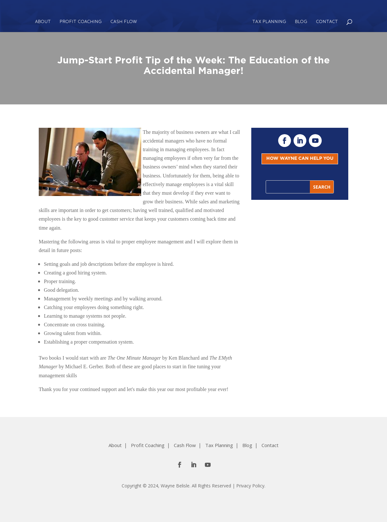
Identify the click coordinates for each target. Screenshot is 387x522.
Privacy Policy (250, 486)
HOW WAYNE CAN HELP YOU (300, 158)
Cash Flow (123, 22)
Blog (301, 22)
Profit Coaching (81, 22)
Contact (327, 22)
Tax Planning (269, 22)
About (43, 22)
